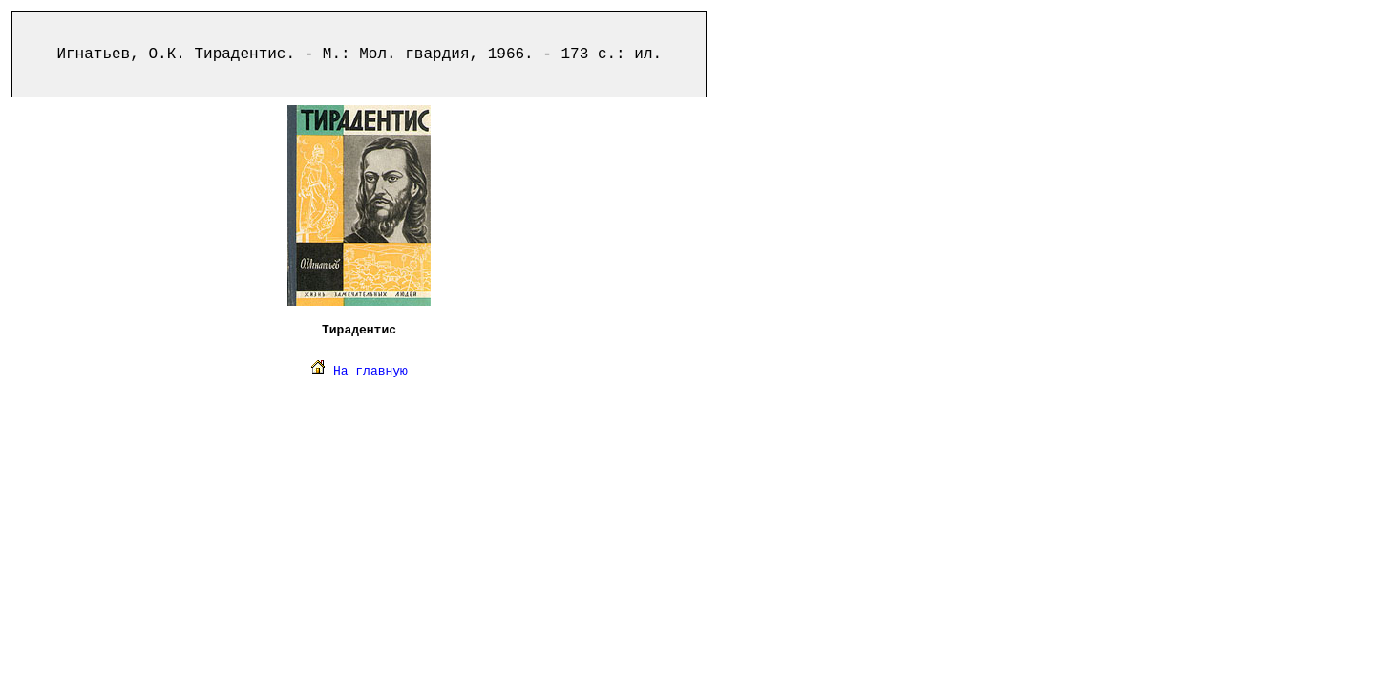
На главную (359, 371)
